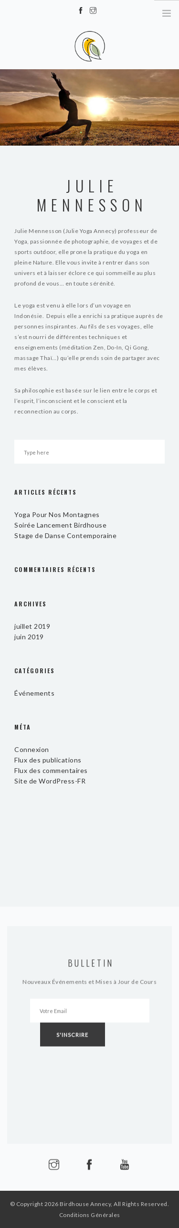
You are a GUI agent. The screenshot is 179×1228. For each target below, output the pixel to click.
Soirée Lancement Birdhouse (60, 525)
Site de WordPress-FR (49, 781)
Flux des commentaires (51, 770)
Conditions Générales (89, 1214)
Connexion (31, 749)
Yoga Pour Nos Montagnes (57, 514)
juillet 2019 (32, 626)
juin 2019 (29, 637)
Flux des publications (48, 760)
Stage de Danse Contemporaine (65, 535)
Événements (34, 693)
